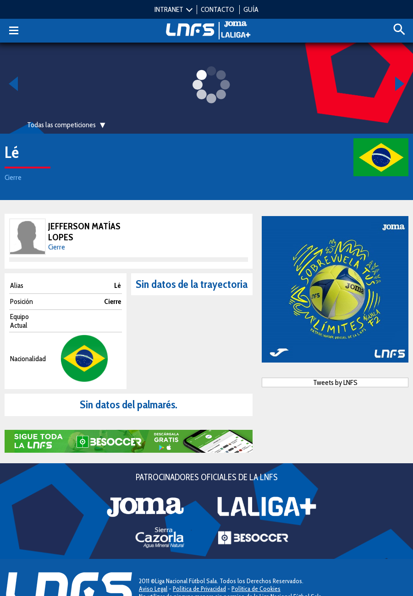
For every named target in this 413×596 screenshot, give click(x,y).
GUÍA (251, 9)
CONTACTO (217, 9)
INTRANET (168, 9)
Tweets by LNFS (335, 382)
